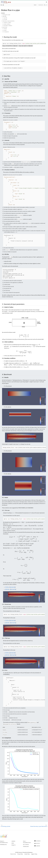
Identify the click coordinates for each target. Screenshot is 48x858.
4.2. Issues (4, 30)
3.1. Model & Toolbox (6, 22)
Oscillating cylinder (5, 826)
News (13, 843)
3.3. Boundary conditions (7, 25)
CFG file (7, 587)
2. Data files (4, 16)
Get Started (26, 844)
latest (35, 4)
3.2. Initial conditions (6, 24)
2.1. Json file (4, 17)
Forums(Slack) (3, 844)
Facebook (38, 841)
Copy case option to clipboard (25, 45)
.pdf (45, 4)
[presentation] (7, 164)
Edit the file (12, 587)
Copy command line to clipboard (10, 45)
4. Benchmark (4, 27)
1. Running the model (6, 14)
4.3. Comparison (5, 31)
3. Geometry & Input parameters (8, 21)
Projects (14, 845)
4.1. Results (4, 28)
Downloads (26, 846)
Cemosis (13, 841)
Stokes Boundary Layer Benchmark (38, 826)
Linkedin (38, 845)
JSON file (7, 589)
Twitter (38, 843)
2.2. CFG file (4, 19)
